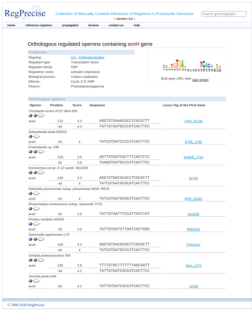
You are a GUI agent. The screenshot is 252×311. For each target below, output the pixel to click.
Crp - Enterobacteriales (88, 57)
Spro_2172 (194, 266)
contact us (116, 25)
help (137, 25)
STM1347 (193, 245)
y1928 (193, 286)
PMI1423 (193, 229)
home (11, 25)
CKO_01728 (193, 121)
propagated (70, 25)
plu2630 (193, 214)
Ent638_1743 (193, 157)
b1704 (193, 178)
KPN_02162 (193, 199)
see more (200, 80)
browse (93, 25)
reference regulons (38, 25)
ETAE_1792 (193, 142)
